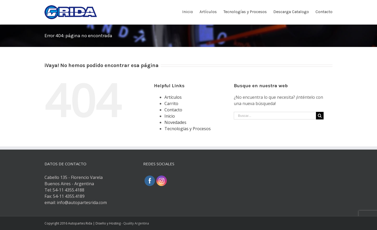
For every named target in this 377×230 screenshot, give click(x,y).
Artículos (173, 97)
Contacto (173, 110)
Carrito (171, 103)
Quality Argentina (136, 223)
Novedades (175, 122)
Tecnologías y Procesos (187, 129)
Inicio (169, 116)
